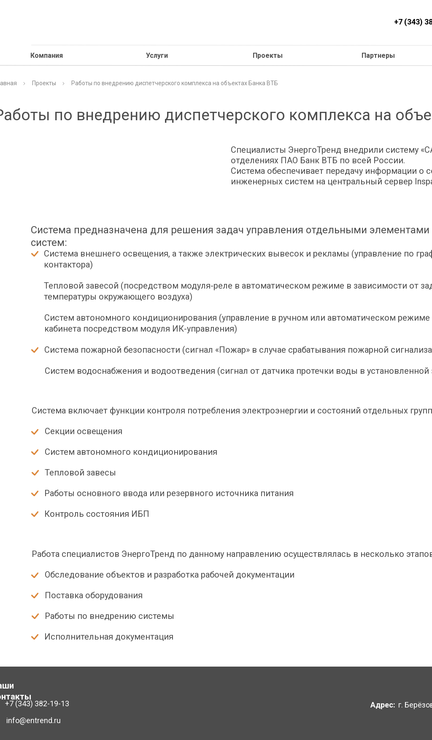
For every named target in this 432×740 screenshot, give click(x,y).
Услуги (157, 55)
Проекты (268, 55)
